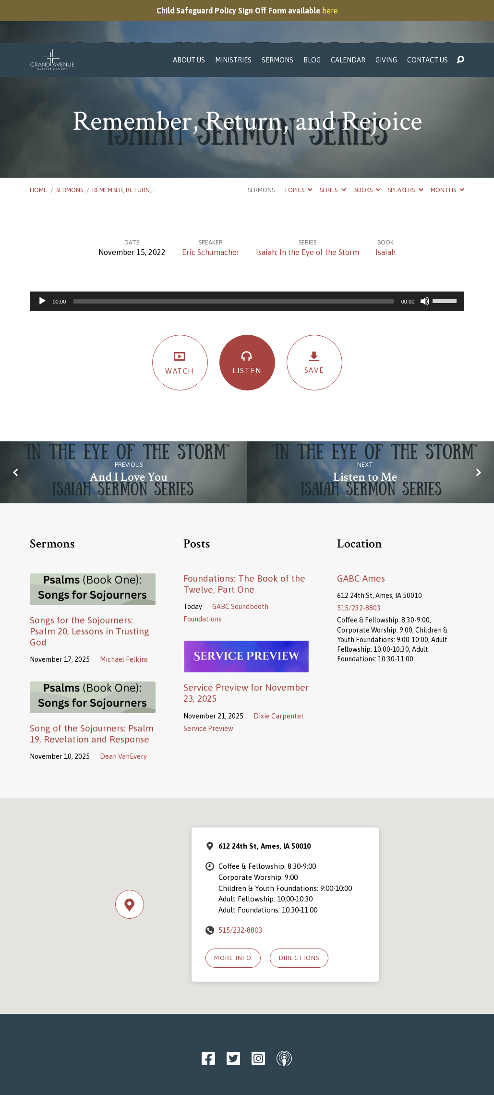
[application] (247, 258)
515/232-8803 (359, 565)
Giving (386, 16)
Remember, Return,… (124, 146)
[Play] (42, 258)
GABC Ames (361, 535)
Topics (298, 146)
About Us (189, 16)
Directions (299, 914)
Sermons (277, 16)
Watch (180, 319)
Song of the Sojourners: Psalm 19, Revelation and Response (92, 690)
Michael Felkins (124, 616)
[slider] (233, 258)
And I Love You (128, 434)
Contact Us (427, 16)
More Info (233, 914)
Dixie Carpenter (278, 673)
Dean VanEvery (123, 713)
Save (314, 319)
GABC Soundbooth (240, 563)
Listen (247, 318)
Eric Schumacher (211, 209)
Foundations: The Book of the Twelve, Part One (244, 540)
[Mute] (425, 258)
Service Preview (208, 685)
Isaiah (385, 209)
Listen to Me (365, 434)
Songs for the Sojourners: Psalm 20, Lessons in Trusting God (89, 588)
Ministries (233, 16)
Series (333, 146)
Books (367, 146)
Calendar (348, 16)
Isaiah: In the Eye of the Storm (307, 209)
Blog (312, 16)
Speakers (405, 146)
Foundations (202, 576)
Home (38, 146)
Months (447, 146)
